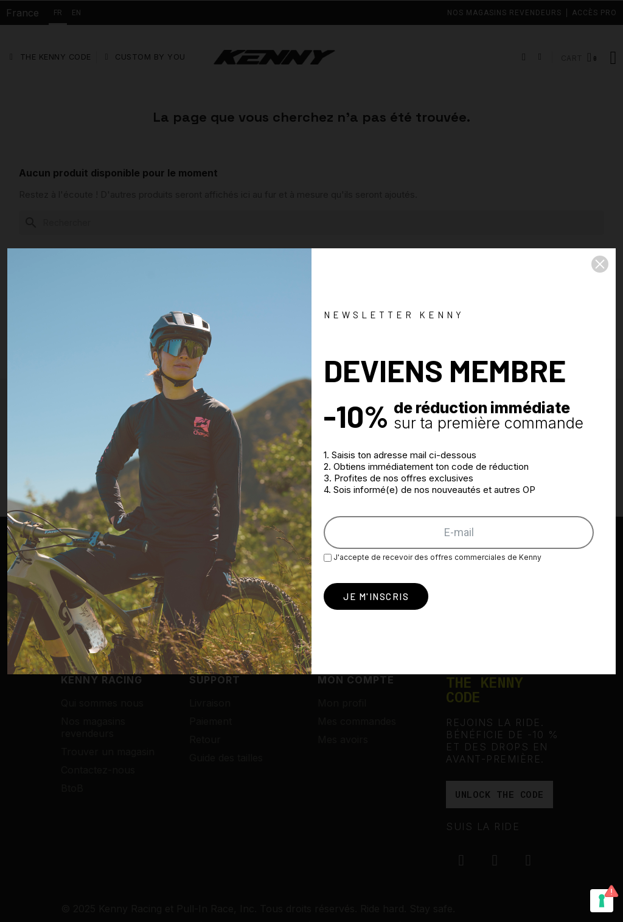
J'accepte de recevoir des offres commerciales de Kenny (432, 557)
